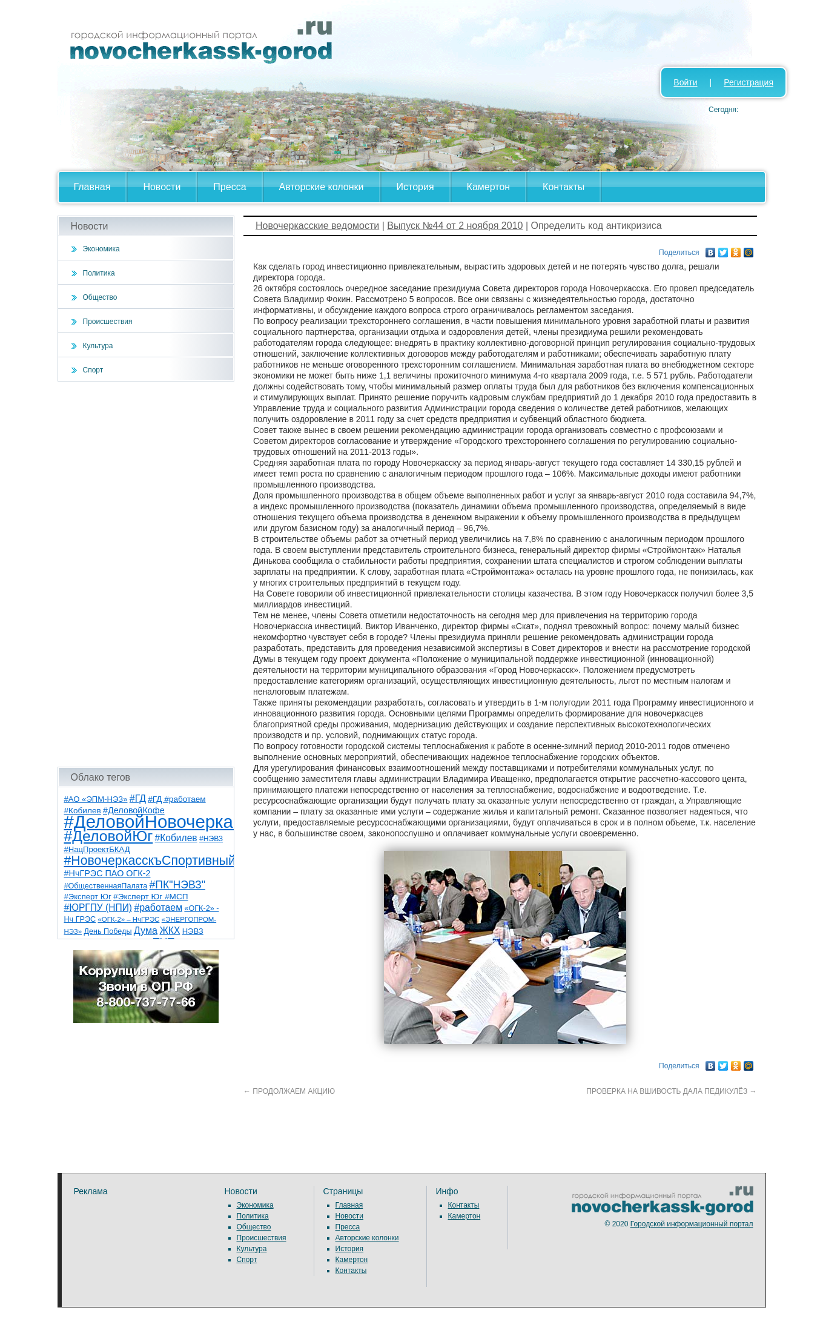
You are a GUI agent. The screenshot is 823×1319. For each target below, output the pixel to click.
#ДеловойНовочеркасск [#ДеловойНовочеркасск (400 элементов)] (161, 821)
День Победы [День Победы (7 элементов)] (107, 931)
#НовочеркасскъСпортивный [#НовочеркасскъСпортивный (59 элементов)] (150, 860)
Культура (98, 346)
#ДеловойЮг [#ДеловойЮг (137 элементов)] (108, 836)
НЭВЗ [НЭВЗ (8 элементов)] (192, 931)
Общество (100, 297)
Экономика (101, 249)
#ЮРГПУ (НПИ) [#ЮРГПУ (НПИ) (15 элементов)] (98, 907)
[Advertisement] (146, 574)
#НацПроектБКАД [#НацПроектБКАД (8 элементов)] (97, 849)
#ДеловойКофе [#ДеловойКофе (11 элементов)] (134, 810)
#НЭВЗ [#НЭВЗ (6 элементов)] (211, 839)
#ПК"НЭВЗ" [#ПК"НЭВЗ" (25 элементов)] (177, 885)
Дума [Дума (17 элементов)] (145, 930)
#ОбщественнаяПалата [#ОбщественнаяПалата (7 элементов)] (106, 886)
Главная (92, 187)
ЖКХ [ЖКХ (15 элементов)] (169, 930)
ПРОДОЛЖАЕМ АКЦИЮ (289, 1091)
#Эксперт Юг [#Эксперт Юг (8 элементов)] (87, 896)
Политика (99, 273)
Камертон (489, 187)
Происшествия (108, 321)
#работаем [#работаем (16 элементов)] (158, 907)
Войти (685, 82)
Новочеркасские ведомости (317, 225)
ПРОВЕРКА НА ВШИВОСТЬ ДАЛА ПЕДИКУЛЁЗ (671, 1091)
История (415, 187)
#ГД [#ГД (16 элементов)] (138, 798)
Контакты (563, 187)
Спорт (93, 370)
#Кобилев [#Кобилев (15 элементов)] (176, 838)
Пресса (229, 187)
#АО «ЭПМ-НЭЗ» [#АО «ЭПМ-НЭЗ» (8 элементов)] (96, 799)
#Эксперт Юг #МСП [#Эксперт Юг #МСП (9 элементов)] (150, 896)
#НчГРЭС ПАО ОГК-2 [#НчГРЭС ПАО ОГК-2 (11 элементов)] (107, 873)
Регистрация (748, 82)
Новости (161, 187)
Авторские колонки (321, 187)
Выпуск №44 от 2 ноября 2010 (455, 225)
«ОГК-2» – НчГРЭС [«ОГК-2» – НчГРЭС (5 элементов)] (129, 919)
